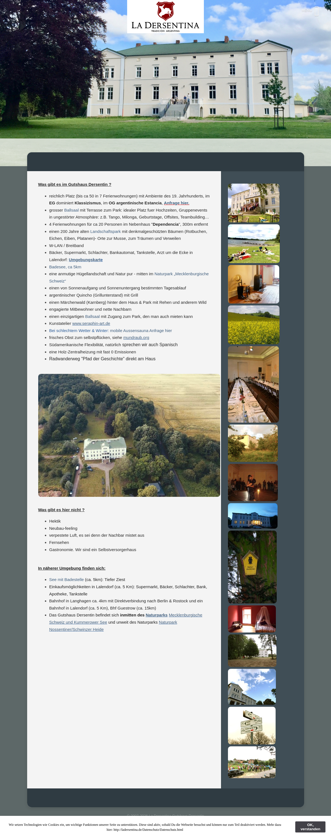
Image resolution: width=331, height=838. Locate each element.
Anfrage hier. (176, 202)
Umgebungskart (84, 259)
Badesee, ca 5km (65, 266)
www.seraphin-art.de (91, 323)
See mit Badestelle (67, 579)
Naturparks (157, 615)
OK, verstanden (310, 827)
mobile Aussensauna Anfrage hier (141, 330)
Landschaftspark (105, 231)
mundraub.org (136, 337)
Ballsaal (72, 210)
